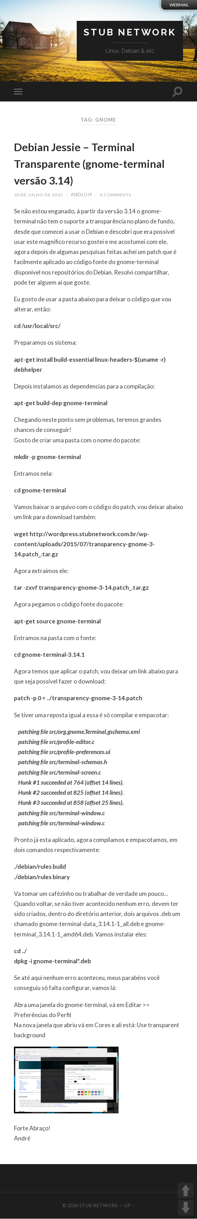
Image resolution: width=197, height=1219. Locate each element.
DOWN (186, 1208)
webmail (179, 4)
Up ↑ (129, 1206)
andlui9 (82, 195)
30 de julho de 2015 (39, 195)
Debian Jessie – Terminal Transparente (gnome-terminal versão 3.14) (89, 163)
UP (186, 1190)
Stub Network (128, 32)
